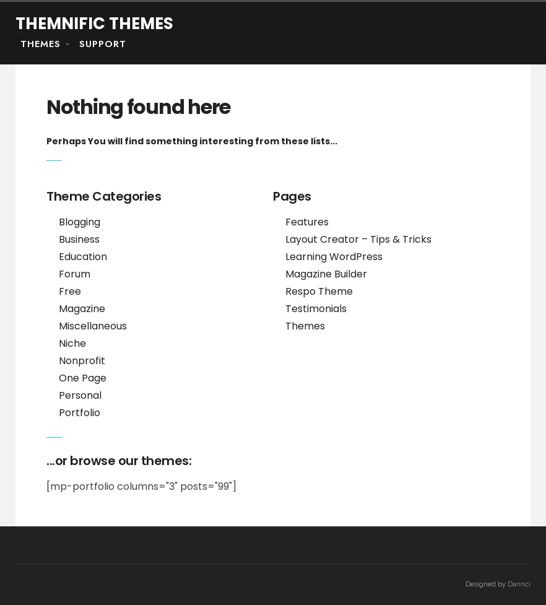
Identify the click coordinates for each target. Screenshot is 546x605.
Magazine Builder (326, 274)
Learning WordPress (334, 257)
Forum (74, 274)
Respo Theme (319, 291)
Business (79, 239)
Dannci (519, 584)
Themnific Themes (94, 23)
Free (70, 291)
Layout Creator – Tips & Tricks (358, 239)
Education (83, 257)
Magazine (82, 309)
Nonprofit (82, 361)
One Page (82, 378)
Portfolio (79, 413)
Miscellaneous (93, 326)
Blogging (79, 222)
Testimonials (316, 309)
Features (307, 222)
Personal (80, 395)
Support (102, 44)
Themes (40, 44)
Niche (72, 343)
